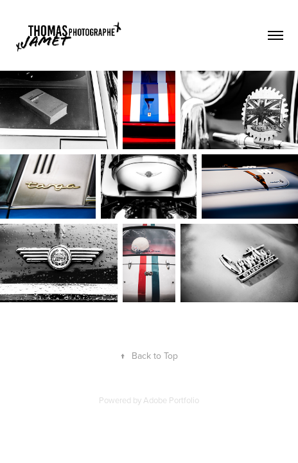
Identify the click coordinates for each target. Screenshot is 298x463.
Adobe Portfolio (171, 400)
